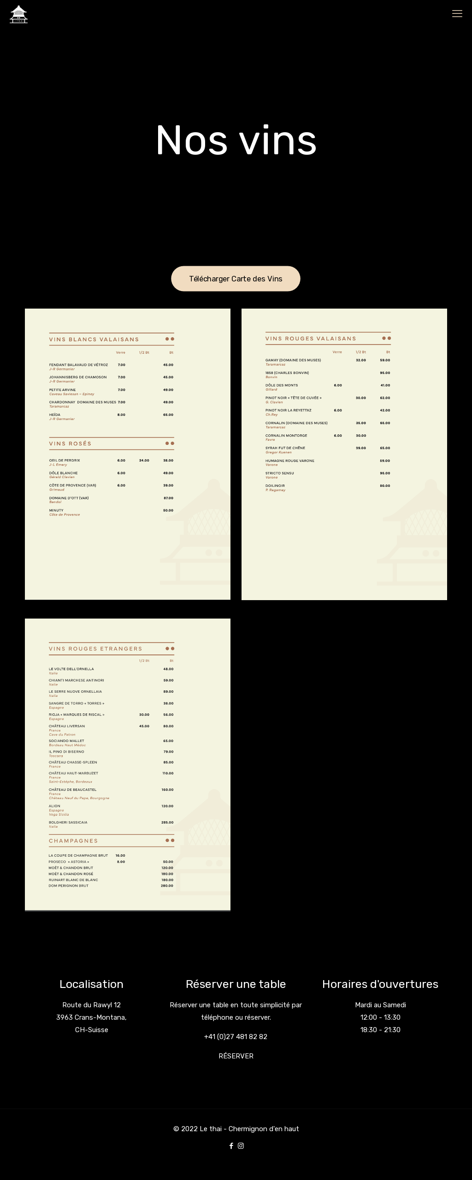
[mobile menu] (457, 14)
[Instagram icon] (240, 1146)
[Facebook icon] (231, 1146)
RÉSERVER (236, 1056)
